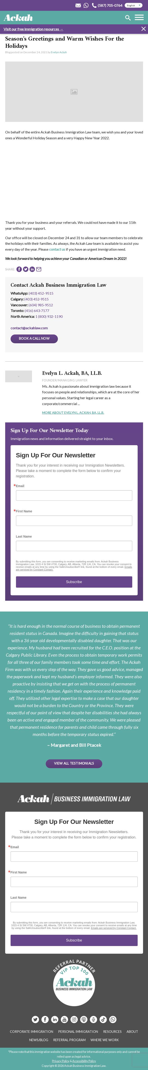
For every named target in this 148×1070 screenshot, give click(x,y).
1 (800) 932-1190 (49, 316)
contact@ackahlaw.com (29, 328)
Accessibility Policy (84, 1061)
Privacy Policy (60, 1061)
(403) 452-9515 (41, 293)
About (132, 1031)
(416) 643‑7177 (37, 310)
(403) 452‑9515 (36, 299)
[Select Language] (134, 5)
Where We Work (105, 1040)
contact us (57, 249)
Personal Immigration (78, 1031)
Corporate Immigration (31, 1031)
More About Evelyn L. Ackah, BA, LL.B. (73, 413)
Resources (112, 1031)
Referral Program (69, 1040)
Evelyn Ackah (59, 52)
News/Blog (38, 1040)
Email (20, 486)
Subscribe (74, 582)
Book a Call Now (34, 338)
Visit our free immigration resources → (33, 29)
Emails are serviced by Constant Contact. (114, 928)
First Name (24, 511)
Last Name (24, 536)
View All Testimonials (74, 763)
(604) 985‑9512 (41, 305)
